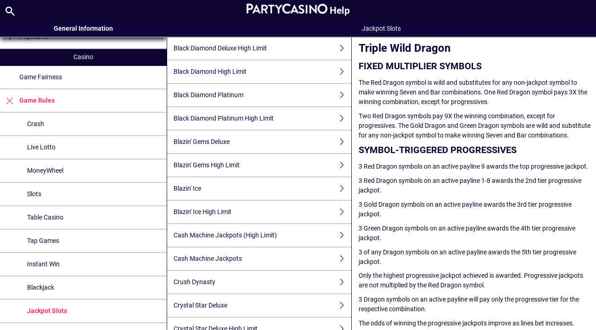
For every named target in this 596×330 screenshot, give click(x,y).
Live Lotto (41, 147)
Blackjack (40, 287)
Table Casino (45, 217)
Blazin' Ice (262, 188)
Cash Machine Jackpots (262, 259)
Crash (35, 123)
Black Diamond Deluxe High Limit (262, 48)
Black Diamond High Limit (262, 71)
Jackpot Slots (47, 310)
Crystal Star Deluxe (262, 305)
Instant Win (43, 264)
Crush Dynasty (262, 282)
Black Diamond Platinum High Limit (262, 118)
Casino (83, 56)
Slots (34, 194)
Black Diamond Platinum (262, 95)
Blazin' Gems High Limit (262, 165)
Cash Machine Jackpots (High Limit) (262, 235)
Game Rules (27, 100)
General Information (83, 28)
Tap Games (43, 240)
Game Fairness (40, 77)
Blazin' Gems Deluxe (262, 142)
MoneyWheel (45, 170)
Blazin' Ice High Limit (262, 212)
